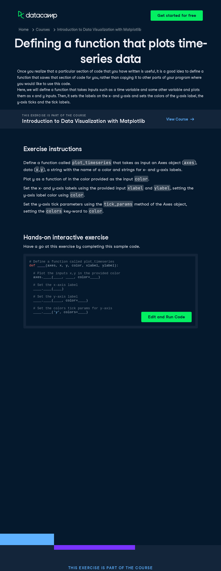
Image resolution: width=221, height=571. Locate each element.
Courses (43, 29)
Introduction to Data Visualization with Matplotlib (99, 29)
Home (24, 29)
